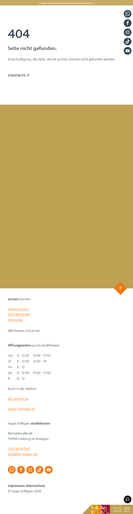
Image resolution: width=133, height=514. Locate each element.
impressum (16, 485)
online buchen (18, 309)
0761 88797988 (19, 314)
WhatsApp (15, 320)
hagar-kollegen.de (21, 408)
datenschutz (35, 485)
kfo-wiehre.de (18, 398)
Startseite (16, 75)
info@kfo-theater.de (23, 454)
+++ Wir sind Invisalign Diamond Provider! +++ (66, 3)
